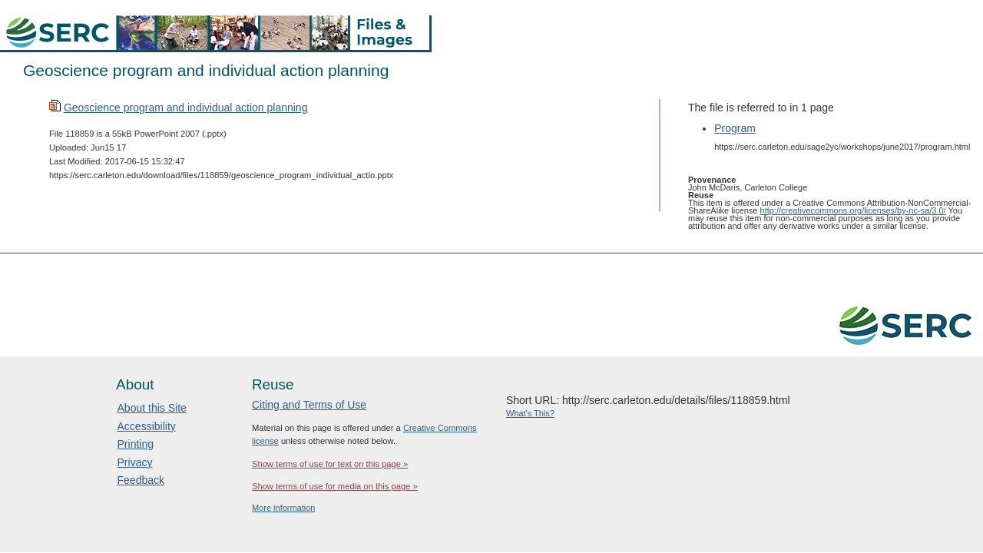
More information (284, 507)
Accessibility (146, 426)
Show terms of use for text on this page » (330, 464)
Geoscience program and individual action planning (186, 107)
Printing (135, 444)
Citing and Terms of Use (309, 405)
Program (735, 128)
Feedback (140, 480)
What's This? (530, 413)
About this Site (152, 408)
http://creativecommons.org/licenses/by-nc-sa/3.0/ (853, 210)
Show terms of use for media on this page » (335, 486)
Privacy (135, 462)
